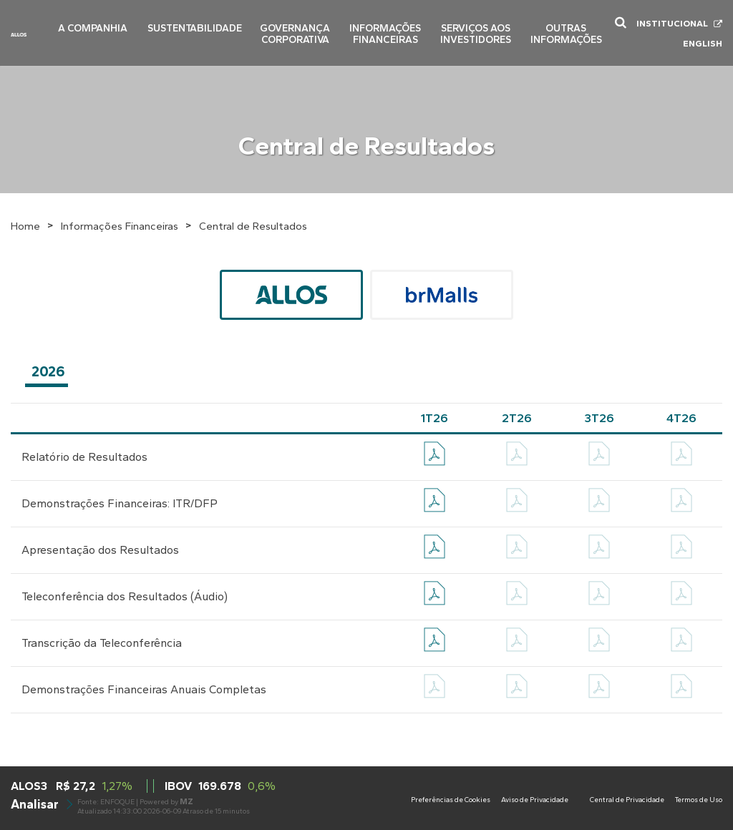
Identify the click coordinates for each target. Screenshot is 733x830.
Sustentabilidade (201, 22)
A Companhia (104, 22)
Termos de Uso (698, 799)
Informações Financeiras (387, 27)
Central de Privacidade (627, 799)
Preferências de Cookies (450, 799)
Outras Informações (566, 27)
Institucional (672, 20)
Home (25, 226)
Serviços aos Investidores (477, 27)
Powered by (166, 801)
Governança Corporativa (299, 27)
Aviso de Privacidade (534, 799)
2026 (48, 371)
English (702, 40)
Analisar (41, 803)
